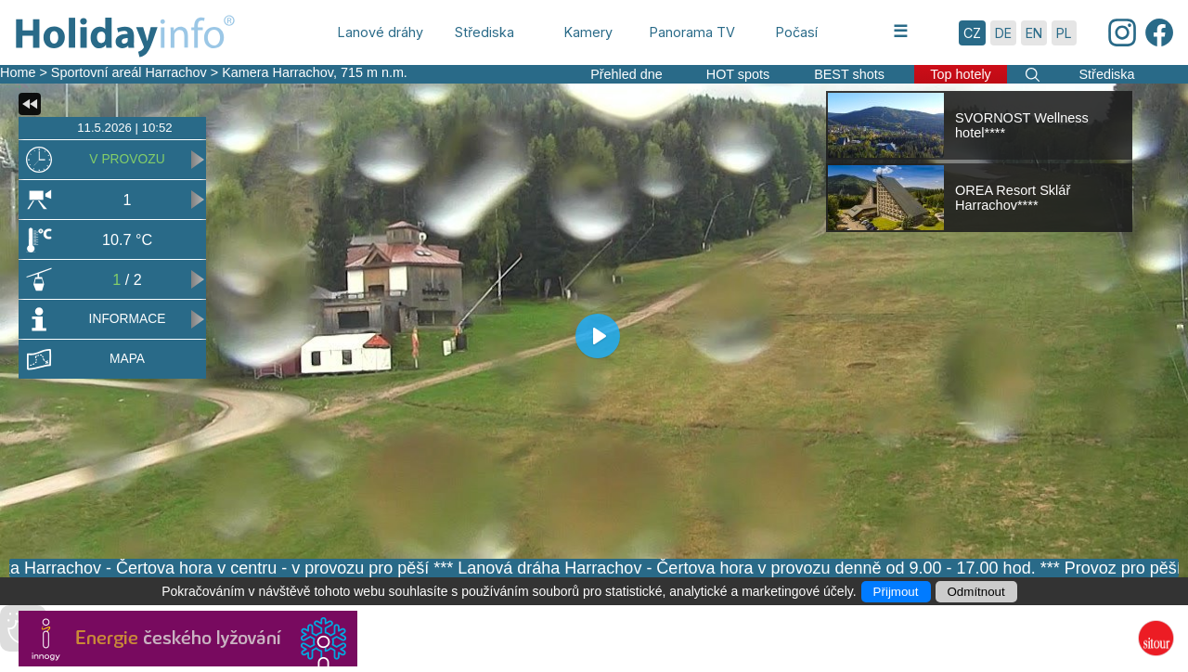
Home (17, 72)
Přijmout (896, 592)
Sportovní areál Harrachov (129, 72)
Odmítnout (976, 592)
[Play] (597, 336)
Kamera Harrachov (277, 72)
